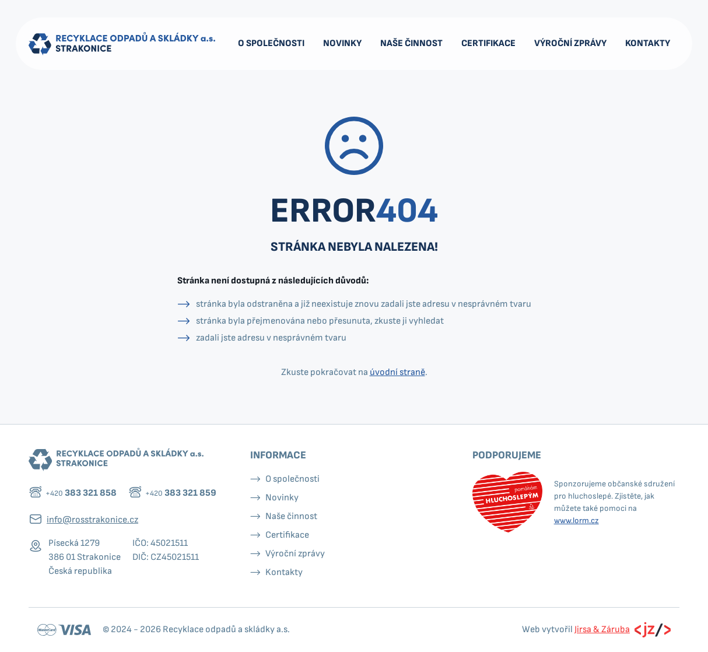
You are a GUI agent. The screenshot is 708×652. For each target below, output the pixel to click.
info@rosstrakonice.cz (92, 519)
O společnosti (271, 43)
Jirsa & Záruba (602, 629)
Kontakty (647, 43)
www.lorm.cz (576, 520)
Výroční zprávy (570, 43)
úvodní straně (397, 372)
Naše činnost (411, 43)
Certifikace (488, 43)
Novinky (342, 43)
